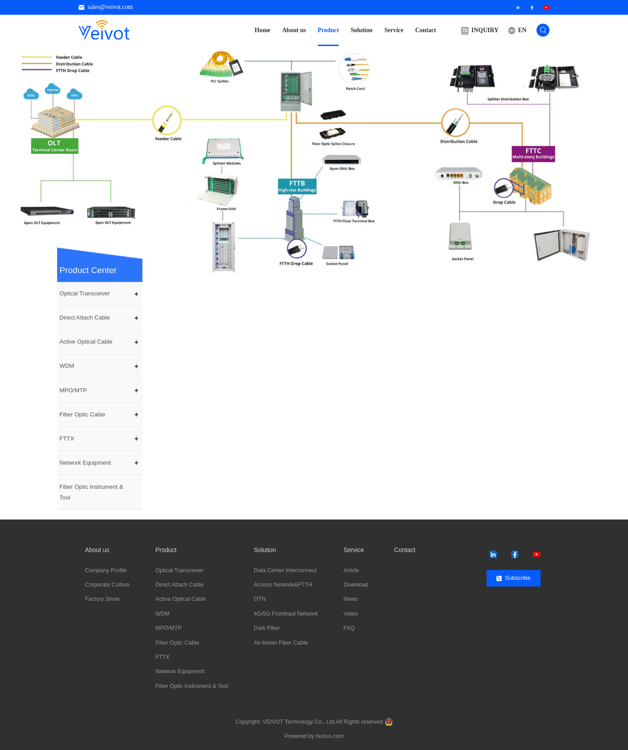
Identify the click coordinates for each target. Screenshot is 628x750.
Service (393, 30)
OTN (260, 599)
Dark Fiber (267, 628)
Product (328, 30)
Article (351, 570)
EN (522, 30)
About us (294, 30)
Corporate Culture (107, 585)
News (351, 599)
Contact (425, 30)
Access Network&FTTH (283, 585)
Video (351, 614)
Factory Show (102, 599)
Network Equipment (85, 487)
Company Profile (106, 570)
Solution (361, 30)
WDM (66, 390)
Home (262, 30)
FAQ (349, 628)
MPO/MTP (73, 414)
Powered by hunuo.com (313, 736)
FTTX (66, 463)
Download (356, 585)
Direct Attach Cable (84, 342)
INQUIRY (480, 30)
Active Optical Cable (85, 366)
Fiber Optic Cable (82, 439)
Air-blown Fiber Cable (281, 643)
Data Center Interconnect (285, 570)
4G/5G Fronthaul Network (286, 614)
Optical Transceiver (84, 318)
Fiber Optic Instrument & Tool (91, 516)
